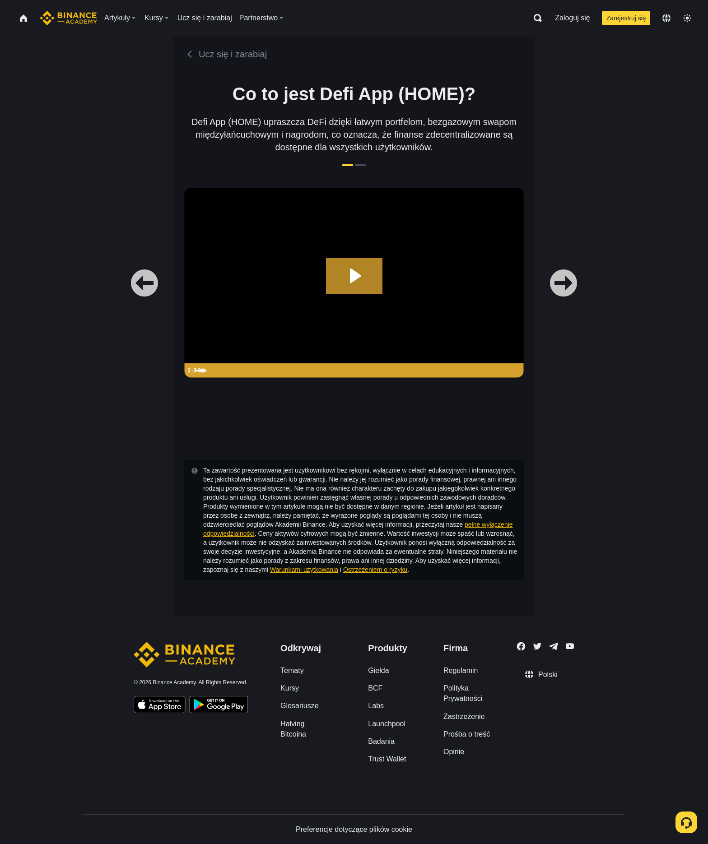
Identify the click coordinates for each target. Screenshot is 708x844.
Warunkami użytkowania (304, 569)
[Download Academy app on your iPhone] (160, 706)
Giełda (378, 670)
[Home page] (68, 18)
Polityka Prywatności (462, 693)
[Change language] (666, 18)
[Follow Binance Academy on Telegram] (553, 646)
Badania (381, 741)
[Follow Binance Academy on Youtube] (569, 646)
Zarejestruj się (626, 18)
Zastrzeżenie (464, 716)
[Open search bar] (535, 18)
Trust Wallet (387, 759)
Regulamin (460, 670)
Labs (376, 706)
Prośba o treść (466, 734)
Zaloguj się (572, 18)
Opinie (453, 752)
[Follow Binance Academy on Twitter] (537, 646)
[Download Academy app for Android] (218, 706)
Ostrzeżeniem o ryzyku (375, 569)
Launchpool (386, 724)
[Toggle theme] (687, 18)
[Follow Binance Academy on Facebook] (521, 646)
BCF (375, 688)
